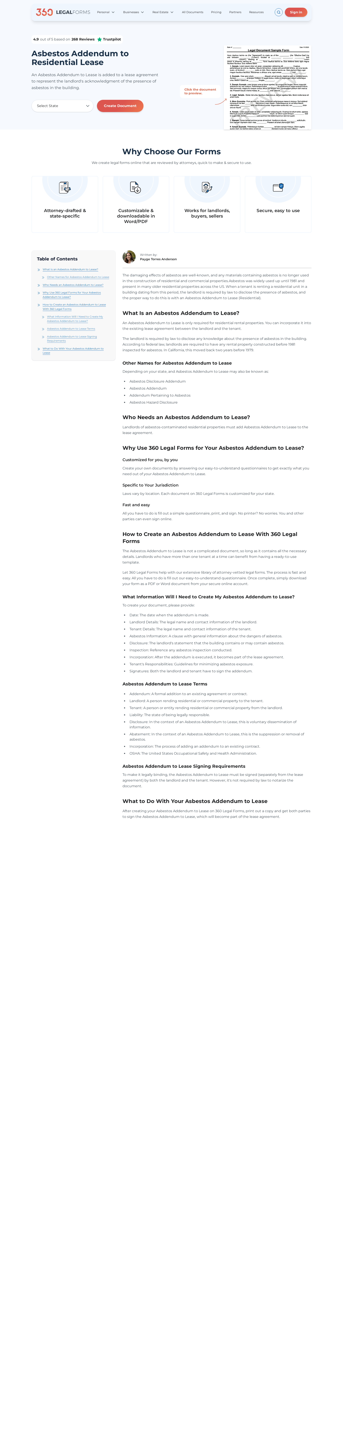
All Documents (192, 12)
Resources (256, 12)
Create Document (120, 106)
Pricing (216, 12)
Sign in (296, 12)
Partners (235, 12)
